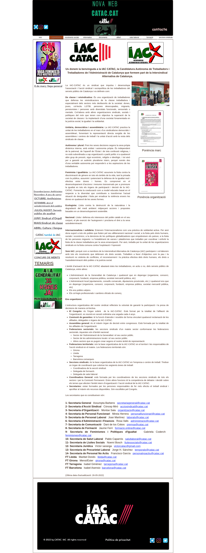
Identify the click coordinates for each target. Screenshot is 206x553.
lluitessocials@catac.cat (138, 442)
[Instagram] (41, 27)
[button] (150, 93)
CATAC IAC (61, 539)
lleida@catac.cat (107, 457)
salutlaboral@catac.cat (138, 439)
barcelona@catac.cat (114, 467)
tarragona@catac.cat (116, 464)
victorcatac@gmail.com (127, 446)
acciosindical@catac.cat (134, 406)
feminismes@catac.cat (78, 435)
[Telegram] (36, 27)
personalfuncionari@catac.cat (148, 413)
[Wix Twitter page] (46, 27)
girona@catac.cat (105, 460)
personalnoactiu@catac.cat (148, 453)
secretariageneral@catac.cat (133, 403)
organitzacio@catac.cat (131, 410)
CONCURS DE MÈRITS (47, 257)
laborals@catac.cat (138, 417)
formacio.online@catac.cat (130, 428)
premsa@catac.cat (137, 424)
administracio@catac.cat (145, 421)
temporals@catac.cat (147, 449)
